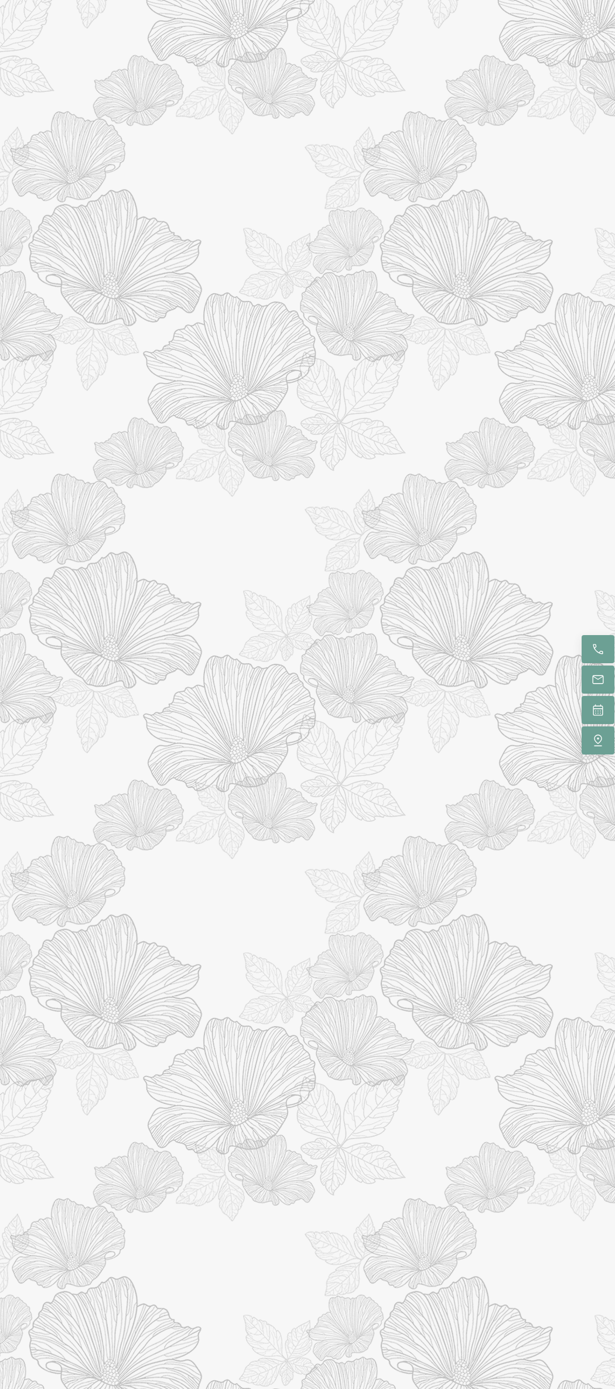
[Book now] (598, 710)
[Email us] (598, 680)
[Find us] (598, 740)
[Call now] (598, 649)
